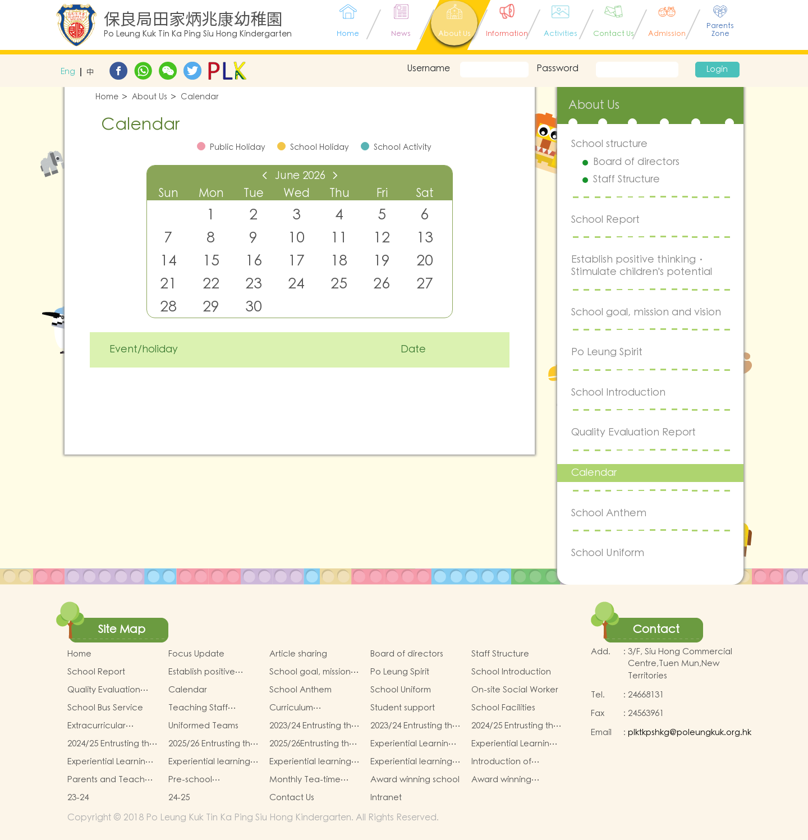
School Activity (402, 147)
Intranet (386, 798)
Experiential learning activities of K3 (411, 762)
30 (253, 306)
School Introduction (618, 392)
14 (168, 260)
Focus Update (196, 654)
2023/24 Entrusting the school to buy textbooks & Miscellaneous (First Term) (313, 726)
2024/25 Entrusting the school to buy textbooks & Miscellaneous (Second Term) (111, 744)
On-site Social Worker (514, 690)
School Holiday (319, 147)
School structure (609, 144)
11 (338, 237)
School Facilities (503, 708)
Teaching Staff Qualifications (198, 708)
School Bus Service (105, 708)
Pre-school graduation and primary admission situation (204, 780)
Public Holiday (237, 147)
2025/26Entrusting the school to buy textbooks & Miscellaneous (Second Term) (312, 744)
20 (424, 260)
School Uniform (607, 553)
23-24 (78, 798)
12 (381, 237)
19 (381, 260)
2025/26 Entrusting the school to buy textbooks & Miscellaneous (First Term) (212, 744)
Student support (402, 708)
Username (428, 68)
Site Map (121, 629)
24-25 (179, 798)
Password (557, 68)
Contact (656, 629)
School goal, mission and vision (646, 312)
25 (338, 283)
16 (253, 260)
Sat (425, 193)
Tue (254, 193)
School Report (605, 220)
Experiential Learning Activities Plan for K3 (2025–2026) (109, 762)
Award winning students (501, 780)
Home (106, 97)
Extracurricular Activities (96, 726)
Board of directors (636, 162)
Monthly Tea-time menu (305, 780)
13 (424, 237)
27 (424, 283)
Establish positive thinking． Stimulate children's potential (641, 266)
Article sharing (298, 654)
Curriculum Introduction (294, 708)
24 (296, 283)
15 (211, 260)
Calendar (200, 97)
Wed (296, 193)
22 (211, 283)
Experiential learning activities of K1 (209, 762)
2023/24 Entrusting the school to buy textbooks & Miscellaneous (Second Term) (414, 726)
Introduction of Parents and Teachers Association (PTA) (516, 762)
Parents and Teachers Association (112, 780)
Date (413, 349)
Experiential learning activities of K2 (310, 762)
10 (296, 237)
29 (211, 306)
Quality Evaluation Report (633, 432)
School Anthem (608, 513)
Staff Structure (626, 179)
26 (381, 283)
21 (168, 283)
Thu (339, 193)
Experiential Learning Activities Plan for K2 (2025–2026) (513, 744)
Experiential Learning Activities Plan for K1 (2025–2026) (412, 744)
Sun (168, 193)
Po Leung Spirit (606, 352)
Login (717, 69)
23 (253, 283)
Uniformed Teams (203, 726)
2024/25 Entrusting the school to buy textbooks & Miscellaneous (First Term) (515, 726)
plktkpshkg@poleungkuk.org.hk (689, 732)
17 (296, 260)
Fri (382, 193)
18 (338, 260)
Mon (211, 193)
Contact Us (291, 798)
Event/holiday (143, 349)
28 (168, 306)
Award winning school (415, 780)
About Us (149, 97)
